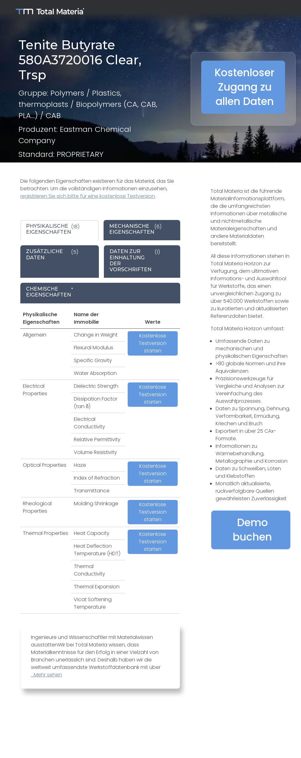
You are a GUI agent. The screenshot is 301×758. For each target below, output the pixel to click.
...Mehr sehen (46, 674)
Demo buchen (252, 529)
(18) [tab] (52, 229)
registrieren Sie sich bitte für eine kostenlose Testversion (87, 196)
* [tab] (50, 292)
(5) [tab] (52, 254)
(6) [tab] (135, 229)
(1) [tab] (135, 260)
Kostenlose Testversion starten (152, 343)
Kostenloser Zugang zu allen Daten (244, 87)
